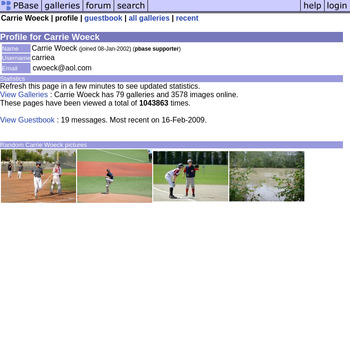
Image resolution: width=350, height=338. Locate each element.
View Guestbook (27, 120)
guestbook (104, 18)
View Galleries (24, 95)
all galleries (149, 18)
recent (187, 18)
